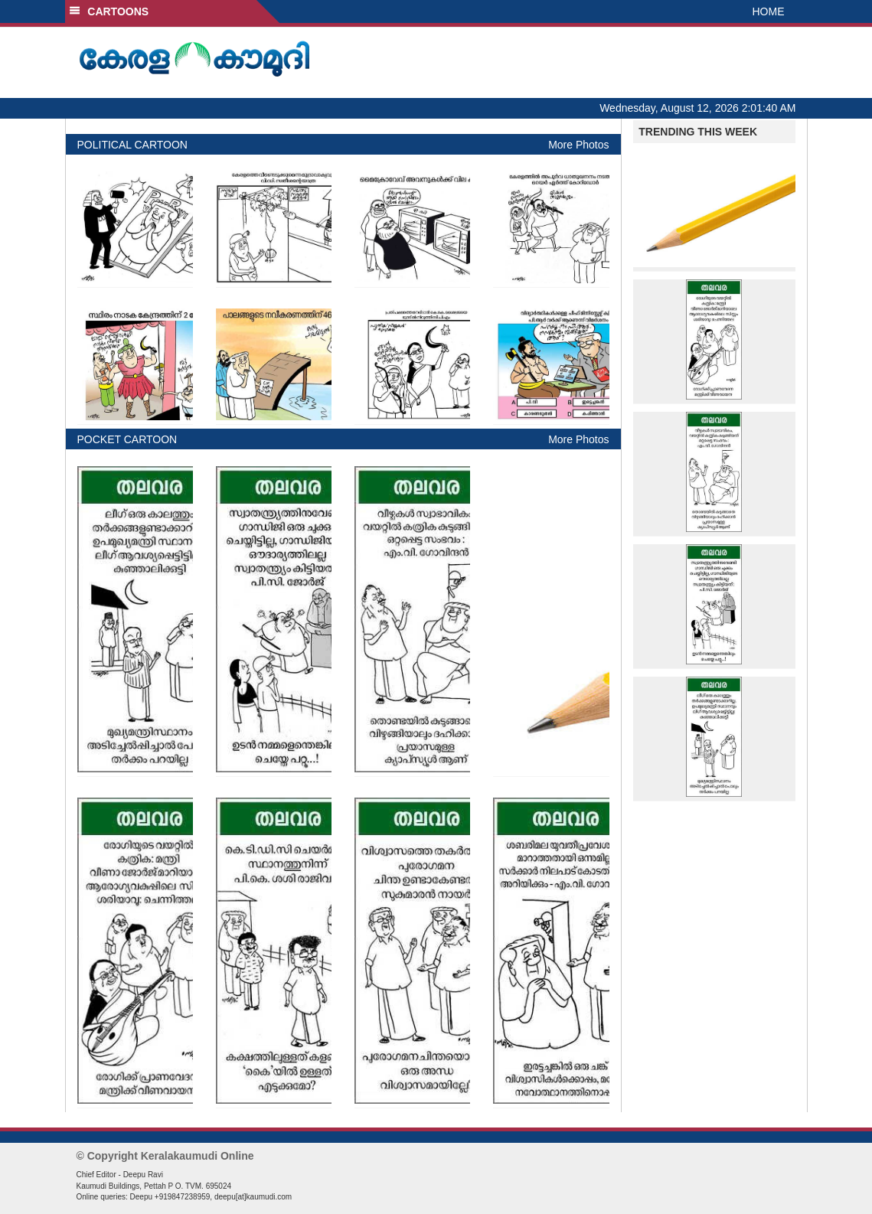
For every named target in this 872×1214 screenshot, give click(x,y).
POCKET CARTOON (127, 439)
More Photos (578, 145)
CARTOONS (109, 11)
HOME (769, 11)
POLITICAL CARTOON (132, 145)
